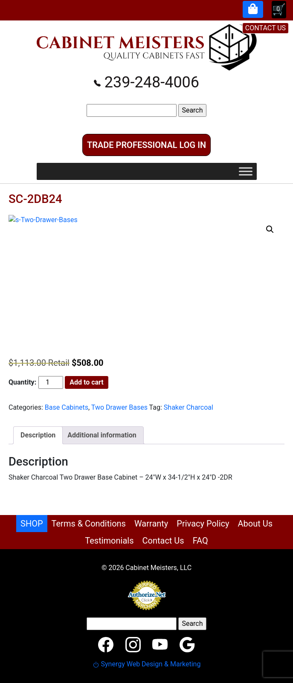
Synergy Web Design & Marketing (147, 664)
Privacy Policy (203, 523)
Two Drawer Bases (119, 407)
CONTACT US (265, 28)
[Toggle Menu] (245, 171)
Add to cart (87, 382)
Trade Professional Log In (146, 145)
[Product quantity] (50, 382)
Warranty (151, 523)
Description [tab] (37, 435)
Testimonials (109, 540)
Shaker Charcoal (188, 407)
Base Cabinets (66, 407)
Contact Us (163, 540)
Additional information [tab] (101, 435)
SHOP (31, 523)
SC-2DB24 (35, 199)
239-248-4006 (146, 82)
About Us (255, 523)
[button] (270, 229)
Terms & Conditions (89, 523)
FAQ (200, 540)
